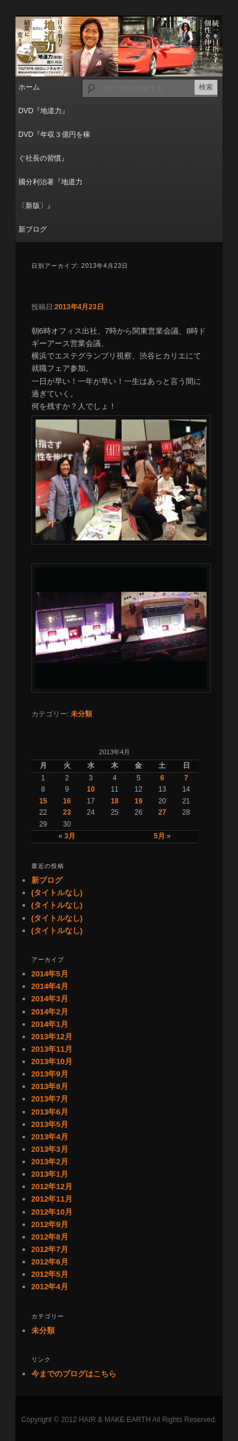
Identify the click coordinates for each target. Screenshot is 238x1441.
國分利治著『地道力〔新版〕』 (50, 194)
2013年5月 (49, 1124)
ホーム (29, 87)
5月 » (162, 836)
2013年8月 (49, 1086)
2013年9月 (49, 1073)
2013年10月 (51, 1061)
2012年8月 (49, 1236)
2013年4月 (49, 1136)
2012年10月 (51, 1212)
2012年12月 (51, 1186)
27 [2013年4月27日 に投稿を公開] (162, 812)
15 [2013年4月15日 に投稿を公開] (43, 801)
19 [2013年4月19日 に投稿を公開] (138, 801)
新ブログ (32, 229)
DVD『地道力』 (43, 111)
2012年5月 (49, 1274)
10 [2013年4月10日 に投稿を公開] (90, 789)
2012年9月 (49, 1224)
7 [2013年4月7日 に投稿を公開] (186, 778)
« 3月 (66, 836)
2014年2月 (49, 1011)
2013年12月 (51, 1036)
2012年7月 (49, 1249)
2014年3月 (49, 998)
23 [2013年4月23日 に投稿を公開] (67, 812)
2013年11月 (51, 1049)
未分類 (81, 714)
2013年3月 (49, 1149)
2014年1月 (49, 1024)
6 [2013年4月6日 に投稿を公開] (162, 778)
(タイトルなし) (57, 892)
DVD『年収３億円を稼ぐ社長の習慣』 (54, 146)
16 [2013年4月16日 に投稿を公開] (67, 801)
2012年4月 (49, 1286)
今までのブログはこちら (73, 1373)
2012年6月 (49, 1261)
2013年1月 (49, 1174)
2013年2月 (49, 1161)
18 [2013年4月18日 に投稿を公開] (114, 801)
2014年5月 (49, 973)
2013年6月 (49, 1111)
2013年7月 (49, 1098)
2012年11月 (51, 1199)
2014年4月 (49, 986)
